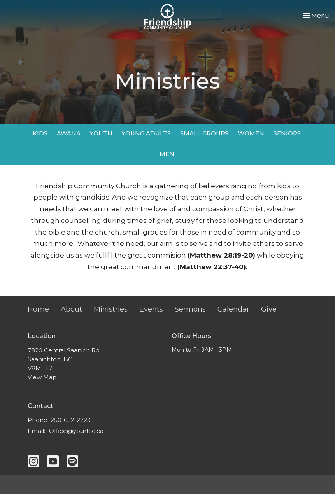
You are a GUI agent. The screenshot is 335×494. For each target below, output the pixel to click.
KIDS (40, 133)
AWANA (69, 133)
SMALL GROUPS (204, 133)
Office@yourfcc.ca (76, 430)
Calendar (233, 309)
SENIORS (287, 133)
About (71, 309)
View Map (42, 377)
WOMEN (251, 133)
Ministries (111, 309)
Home (38, 309)
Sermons (190, 309)
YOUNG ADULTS (146, 133)
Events (151, 309)
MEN (167, 154)
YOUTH (101, 133)
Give (269, 309)
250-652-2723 (71, 420)
